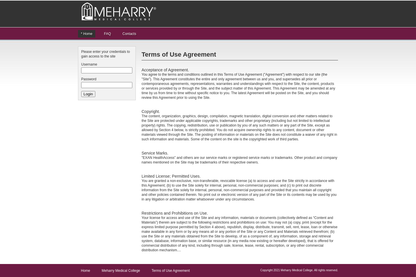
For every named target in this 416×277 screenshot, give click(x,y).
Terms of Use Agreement (171, 271)
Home (85, 271)
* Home (86, 34)
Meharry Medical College (121, 271)
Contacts (129, 34)
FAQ (107, 34)
